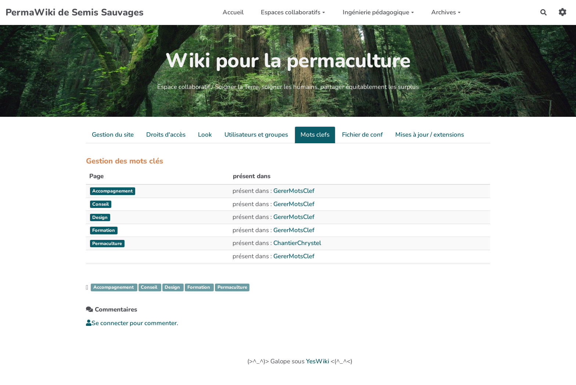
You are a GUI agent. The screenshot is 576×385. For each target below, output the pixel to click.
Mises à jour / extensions (429, 134)
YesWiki (317, 361)
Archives (446, 12)
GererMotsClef (293, 191)
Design (173, 287)
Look (205, 134)
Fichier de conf (362, 134)
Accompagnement (114, 287)
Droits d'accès (166, 134)
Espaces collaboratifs (293, 12)
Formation (199, 287)
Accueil (233, 12)
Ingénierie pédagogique (378, 12)
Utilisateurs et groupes (256, 134)
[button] (562, 12)
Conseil (150, 287)
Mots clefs (315, 134)
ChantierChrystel (297, 243)
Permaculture (232, 287)
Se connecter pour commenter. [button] (132, 323)
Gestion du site (113, 134)
